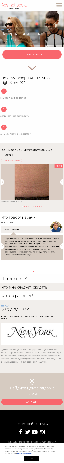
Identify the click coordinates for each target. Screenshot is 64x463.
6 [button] (33, 206)
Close (31, 458)
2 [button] (24, 206)
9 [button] (39, 206)
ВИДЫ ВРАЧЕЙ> (7, 223)
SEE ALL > (5, 305)
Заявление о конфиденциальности (32, 442)
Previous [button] (2, 182)
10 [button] (41, 206)
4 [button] (28, 206)
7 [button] (35, 206)
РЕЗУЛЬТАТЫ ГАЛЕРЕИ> (12, 160)
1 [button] (22, 206)
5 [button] (30, 206)
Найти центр (32, 54)
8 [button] (37, 206)
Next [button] (61, 182)
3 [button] (26, 206)
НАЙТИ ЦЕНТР (32, 402)
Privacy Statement (24, 453)
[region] (32, 453)
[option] (32, 183)
